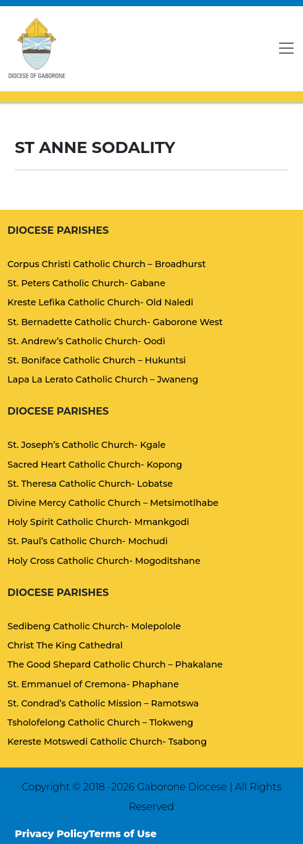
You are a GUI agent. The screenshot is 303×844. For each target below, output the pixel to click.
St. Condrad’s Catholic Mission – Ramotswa (103, 703)
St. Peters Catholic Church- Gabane (86, 283)
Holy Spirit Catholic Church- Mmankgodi (98, 522)
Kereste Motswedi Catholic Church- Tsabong (107, 741)
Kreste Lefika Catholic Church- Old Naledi (100, 302)
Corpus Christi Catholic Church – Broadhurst (106, 264)
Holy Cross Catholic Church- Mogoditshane (104, 560)
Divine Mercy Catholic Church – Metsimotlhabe (112, 502)
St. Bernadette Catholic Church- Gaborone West (115, 322)
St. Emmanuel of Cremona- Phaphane (93, 684)
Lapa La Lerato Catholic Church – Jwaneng (102, 379)
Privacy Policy (52, 834)
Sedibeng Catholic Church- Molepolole (94, 626)
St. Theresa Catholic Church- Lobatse (90, 483)
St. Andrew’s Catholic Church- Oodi (86, 341)
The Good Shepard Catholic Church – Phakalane (115, 664)
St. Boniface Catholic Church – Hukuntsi (96, 360)
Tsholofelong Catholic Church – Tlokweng (100, 722)
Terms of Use (123, 834)
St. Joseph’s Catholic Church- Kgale (86, 444)
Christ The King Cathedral (65, 645)
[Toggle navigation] (286, 48)
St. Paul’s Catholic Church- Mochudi (87, 541)
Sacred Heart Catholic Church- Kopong (94, 464)
